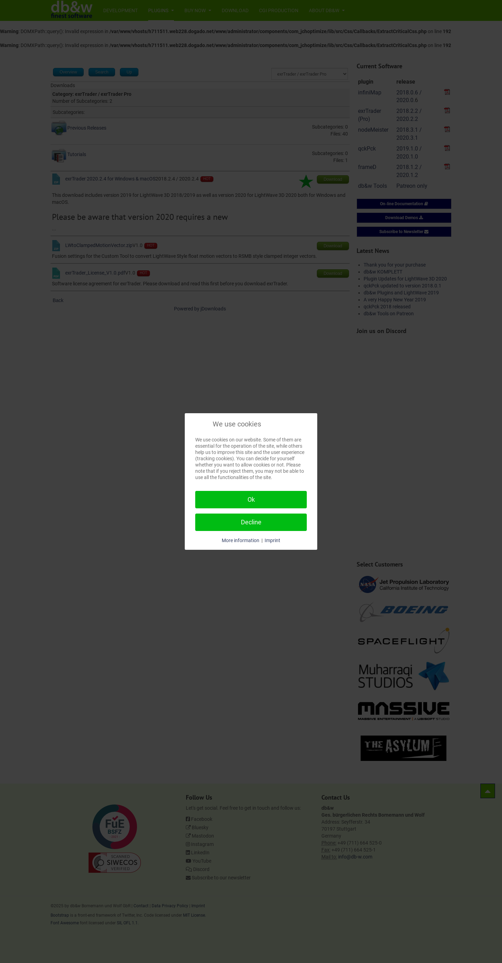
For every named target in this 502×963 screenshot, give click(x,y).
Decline (251, 522)
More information (240, 540)
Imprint (272, 540)
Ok (251, 499)
